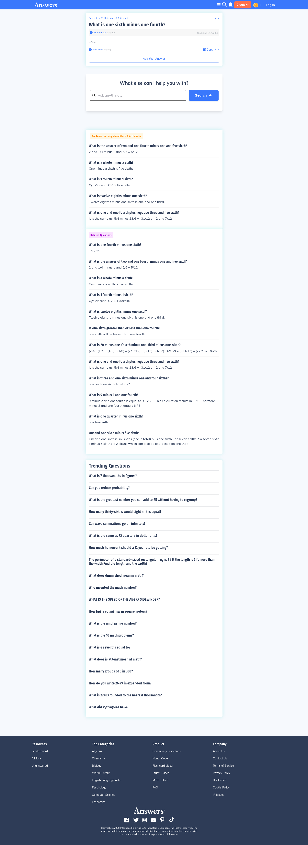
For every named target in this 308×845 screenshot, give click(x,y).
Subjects (93, 17)
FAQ (155, 787)
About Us (219, 751)
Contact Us (220, 758)
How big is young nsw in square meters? (118, 611)
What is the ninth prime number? (113, 623)
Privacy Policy (221, 773)
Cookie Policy (221, 787)
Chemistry (98, 758)
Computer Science (103, 795)
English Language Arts (106, 780)
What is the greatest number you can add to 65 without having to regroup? (143, 500)
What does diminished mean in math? (116, 575)
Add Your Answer (154, 58)
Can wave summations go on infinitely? (117, 524)
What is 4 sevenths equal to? (109, 647)
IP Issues (218, 795)
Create (243, 4)
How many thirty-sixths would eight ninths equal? (125, 512)
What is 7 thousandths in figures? (113, 476)
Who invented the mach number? (113, 587)
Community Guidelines (167, 751)
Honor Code (160, 758)
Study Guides (161, 773)
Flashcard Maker (163, 765)
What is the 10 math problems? (111, 635)
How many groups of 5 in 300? (111, 671)
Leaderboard (40, 751)
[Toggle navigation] (219, 4)
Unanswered (40, 765)
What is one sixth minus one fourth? (127, 25)
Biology (96, 765)
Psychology (99, 787)
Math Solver (160, 780)
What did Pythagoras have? (108, 707)
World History (100, 773)
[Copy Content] (208, 50)
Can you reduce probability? (109, 488)
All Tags (36, 758)
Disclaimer (219, 780)
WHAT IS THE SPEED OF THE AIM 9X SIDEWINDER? (124, 599)
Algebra (97, 751)
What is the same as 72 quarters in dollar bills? (123, 535)
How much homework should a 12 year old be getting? (128, 547)
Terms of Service (223, 765)
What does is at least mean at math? (115, 659)
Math (104, 17)
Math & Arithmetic (119, 17)
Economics (98, 802)
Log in (270, 5)
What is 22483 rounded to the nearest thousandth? (125, 695)
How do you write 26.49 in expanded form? (120, 683)
